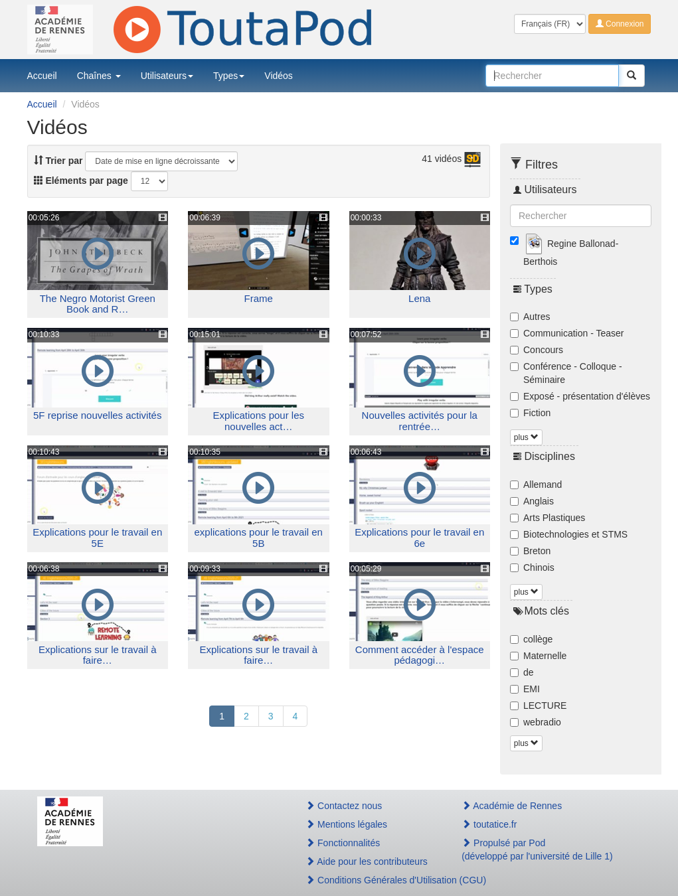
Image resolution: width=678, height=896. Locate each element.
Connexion (620, 24)
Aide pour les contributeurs (366, 861)
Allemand (536, 484)
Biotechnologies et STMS (569, 534)
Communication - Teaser (567, 333)
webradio (535, 722)
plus (526, 437)
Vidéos (278, 75)
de (522, 672)
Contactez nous (343, 805)
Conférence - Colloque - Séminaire (566, 373)
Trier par (58, 160)
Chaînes (99, 75)
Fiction (530, 413)
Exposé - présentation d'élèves (580, 396)
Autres (530, 316)
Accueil (42, 75)
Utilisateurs (167, 75)
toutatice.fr (489, 824)
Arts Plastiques (547, 517)
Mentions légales (346, 824)
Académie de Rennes (512, 805)
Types (228, 75)
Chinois (532, 567)
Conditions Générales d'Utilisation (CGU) (369, 880)
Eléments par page (81, 180)
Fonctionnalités (342, 843)
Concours (536, 349)
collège (531, 639)
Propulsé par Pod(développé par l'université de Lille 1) (537, 849)
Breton (530, 551)
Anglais (532, 501)
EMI (525, 689)
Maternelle (538, 655)
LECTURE (538, 705)
